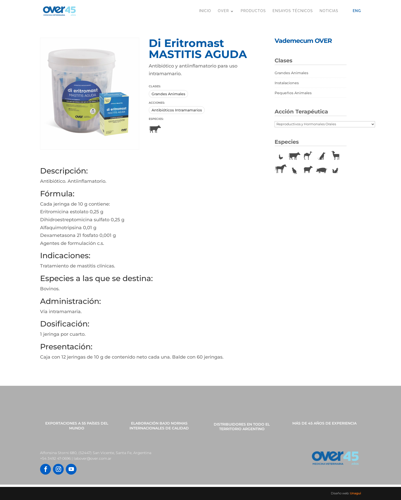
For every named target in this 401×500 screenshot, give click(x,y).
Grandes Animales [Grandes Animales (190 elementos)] (291, 73)
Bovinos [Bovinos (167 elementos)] (294, 156)
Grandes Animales (168, 94)
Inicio (205, 11)
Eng (357, 11)
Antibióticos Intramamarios (177, 110)
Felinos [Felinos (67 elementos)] (294, 169)
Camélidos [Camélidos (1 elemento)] (308, 156)
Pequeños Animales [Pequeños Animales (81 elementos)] (293, 93)
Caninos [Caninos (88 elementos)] (321, 156)
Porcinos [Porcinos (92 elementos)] (321, 169)
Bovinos (155, 129)
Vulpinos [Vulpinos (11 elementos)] (335, 169)
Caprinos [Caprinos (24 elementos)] (335, 156)
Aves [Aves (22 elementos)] (281, 156)
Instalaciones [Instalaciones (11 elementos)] (287, 83)
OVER (223, 11)
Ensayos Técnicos (293, 11)
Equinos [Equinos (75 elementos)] (281, 169)
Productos (253, 11)
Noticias (329, 11)
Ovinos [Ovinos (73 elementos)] (308, 169)
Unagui (355, 493)
